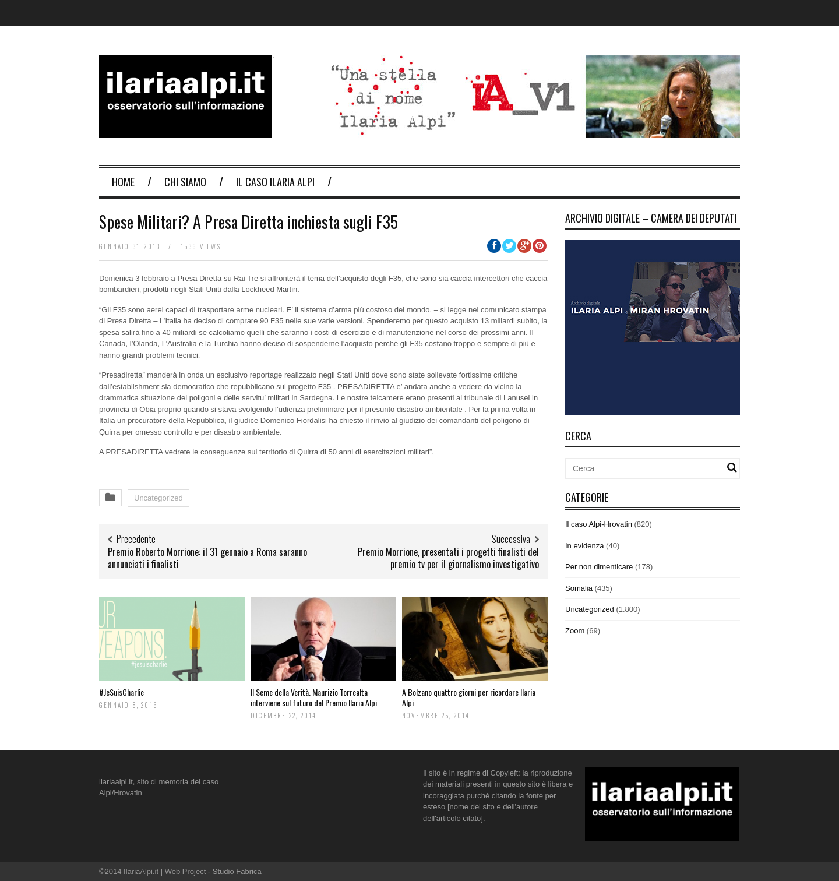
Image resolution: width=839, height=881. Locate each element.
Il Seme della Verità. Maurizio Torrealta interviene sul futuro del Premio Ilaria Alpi (314, 697)
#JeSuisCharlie (121, 692)
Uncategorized (158, 498)
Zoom (574, 630)
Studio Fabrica (237, 871)
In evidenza (584, 545)
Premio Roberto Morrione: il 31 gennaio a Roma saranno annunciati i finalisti (207, 558)
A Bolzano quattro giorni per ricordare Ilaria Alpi (468, 697)
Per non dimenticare (599, 566)
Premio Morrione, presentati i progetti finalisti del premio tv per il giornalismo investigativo (448, 558)
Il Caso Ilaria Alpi (275, 181)
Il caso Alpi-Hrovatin (598, 524)
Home (123, 181)
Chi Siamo (185, 181)
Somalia (579, 588)
